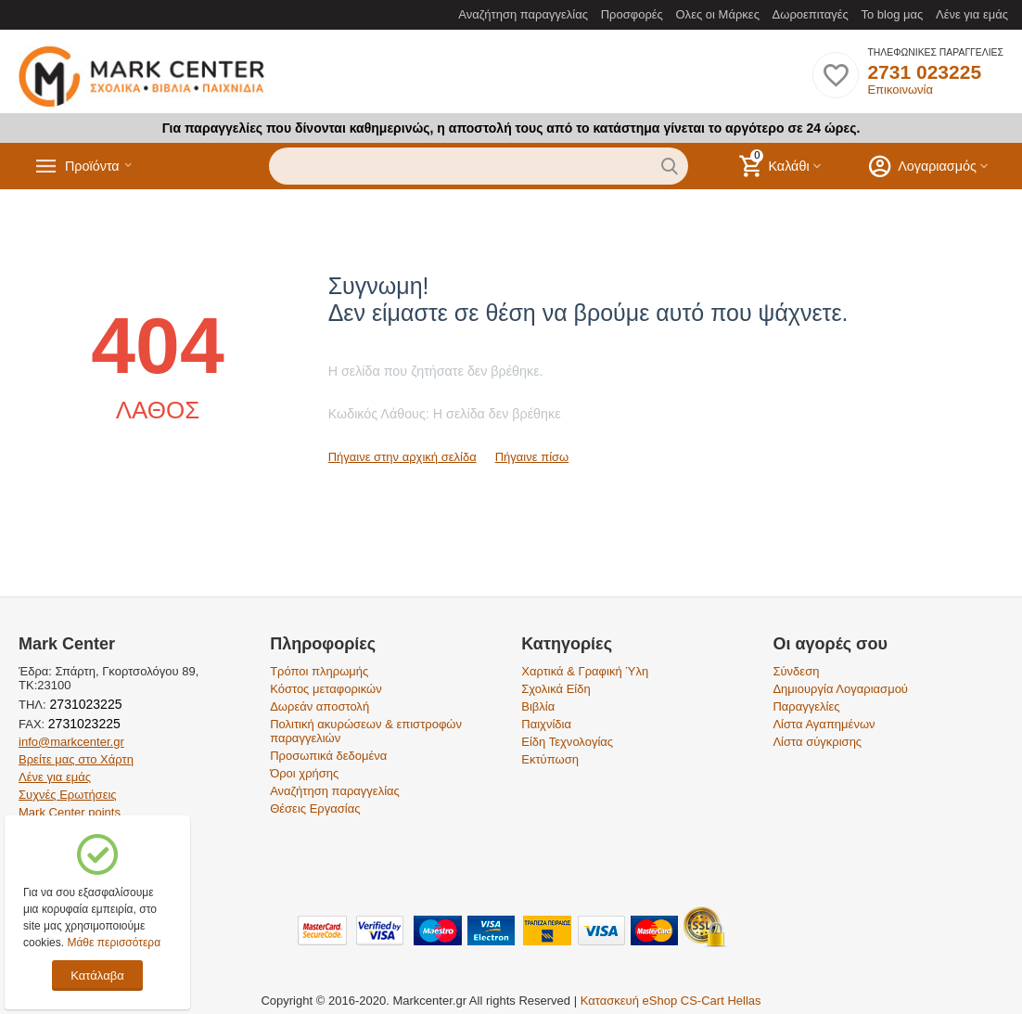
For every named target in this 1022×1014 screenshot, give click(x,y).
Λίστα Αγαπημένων (824, 724)
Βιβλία (538, 706)
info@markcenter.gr (71, 742)
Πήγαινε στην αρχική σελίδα (402, 457)
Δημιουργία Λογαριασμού (840, 689)
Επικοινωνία (900, 89)
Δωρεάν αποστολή (319, 706)
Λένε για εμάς (972, 14)
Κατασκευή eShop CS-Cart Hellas (671, 1001)
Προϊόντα (99, 166)
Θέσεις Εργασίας (315, 808)
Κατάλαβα (96, 975)
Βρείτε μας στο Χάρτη (76, 759)
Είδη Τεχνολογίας (567, 742)
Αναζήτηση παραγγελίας (523, 14)
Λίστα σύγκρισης (817, 742)
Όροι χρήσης (304, 773)
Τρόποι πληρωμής (319, 671)
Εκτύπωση (550, 759)
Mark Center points (70, 812)
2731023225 (84, 704)
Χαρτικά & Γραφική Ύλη (584, 671)
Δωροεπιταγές (811, 14)
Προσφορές (632, 14)
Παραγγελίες (806, 706)
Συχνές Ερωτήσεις (68, 795)
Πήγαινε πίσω (532, 457)
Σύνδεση (796, 671)
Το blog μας (892, 14)
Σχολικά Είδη (555, 689)
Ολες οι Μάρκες (718, 14)
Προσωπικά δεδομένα (328, 756)
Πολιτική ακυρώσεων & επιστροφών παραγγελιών (366, 731)
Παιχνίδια (546, 724)
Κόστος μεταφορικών (326, 689)
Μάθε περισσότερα (113, 942)
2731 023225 (924, 72)
